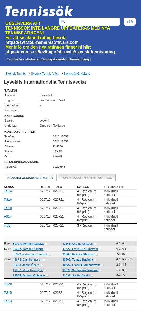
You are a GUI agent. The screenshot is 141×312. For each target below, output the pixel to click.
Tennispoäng (79, 59)
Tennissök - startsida (22, 59)
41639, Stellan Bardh (76, 275)
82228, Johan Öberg (26, 264)
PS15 (8, 293)
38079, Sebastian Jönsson (30, 254)
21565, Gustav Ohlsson (77, 243)
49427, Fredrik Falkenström (80, 249)
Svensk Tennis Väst (45, 73)
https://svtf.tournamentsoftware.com (41, 42)
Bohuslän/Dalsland (77, 73)
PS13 (8, 301)
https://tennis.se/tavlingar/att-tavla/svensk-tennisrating (60, 52)
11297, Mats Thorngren (28, 270)
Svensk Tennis (15, 73)
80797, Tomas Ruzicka (28, 243)
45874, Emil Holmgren (27, 259)
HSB (7, 225)
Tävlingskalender (54, 59)
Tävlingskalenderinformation (86, 177)
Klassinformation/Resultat (30, 177)
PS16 (8, 199)
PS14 (8, 191)
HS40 (8, 284)
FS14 (8, 216)
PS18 (8, 208)
